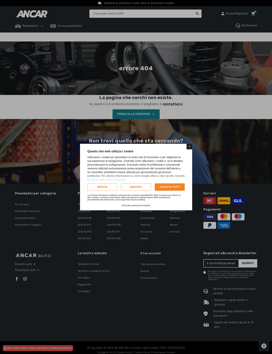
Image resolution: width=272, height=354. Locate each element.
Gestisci (136, 186)
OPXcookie (126, 205)
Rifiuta (102, 186)
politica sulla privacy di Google (107, 179)
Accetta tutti (169, 186)
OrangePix (146, 205)
